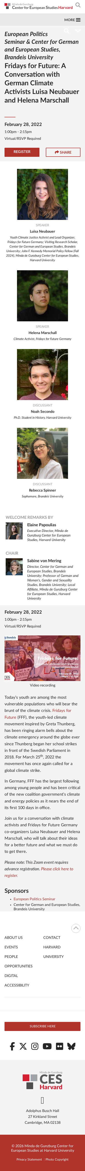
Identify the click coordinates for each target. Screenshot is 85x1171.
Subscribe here (43, 1026)
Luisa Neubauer (42, 231)
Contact (51, 938)
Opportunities (19, 966)
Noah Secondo (42, 411)
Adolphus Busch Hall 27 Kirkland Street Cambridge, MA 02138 (43, 1116)
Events (11, 947)
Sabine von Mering (44, 561)
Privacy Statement (29, 1159)
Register (22, 152)
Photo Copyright (57, 1159)
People (11, 957)
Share (63, 152)
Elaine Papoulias (41, 525)
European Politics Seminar (34, 899)
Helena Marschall (43, 333)
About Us (14, 938)
